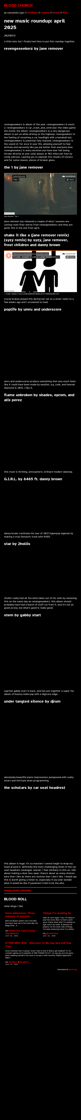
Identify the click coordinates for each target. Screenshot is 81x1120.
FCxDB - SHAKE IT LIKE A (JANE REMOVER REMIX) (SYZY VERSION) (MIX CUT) (32, 294)
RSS (65, 12)
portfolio (32, 12)
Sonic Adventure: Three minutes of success (20, 915)
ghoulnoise (52, 933)
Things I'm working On (57, 913)
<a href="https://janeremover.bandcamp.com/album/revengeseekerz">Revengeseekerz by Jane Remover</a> (28, 87)
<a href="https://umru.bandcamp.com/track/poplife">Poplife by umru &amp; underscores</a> (28, 345)
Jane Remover (9, 216)
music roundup (21, 890)
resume (45, 12)
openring (73, 969)
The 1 (16, 216)
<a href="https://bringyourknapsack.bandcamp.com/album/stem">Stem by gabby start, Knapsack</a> (28, 653)
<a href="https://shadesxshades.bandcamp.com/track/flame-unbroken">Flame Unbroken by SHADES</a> (28, 436)
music (7, 890)
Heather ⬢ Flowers (18, 962)
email (56, 12)
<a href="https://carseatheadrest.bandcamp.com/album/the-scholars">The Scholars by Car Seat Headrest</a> (28, 826)
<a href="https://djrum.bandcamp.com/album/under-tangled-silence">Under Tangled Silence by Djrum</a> (28, 739)
